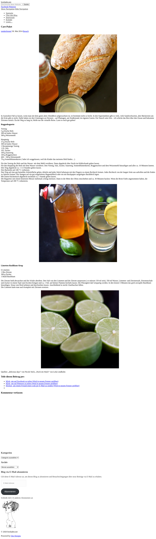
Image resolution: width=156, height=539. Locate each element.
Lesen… (9, 22)
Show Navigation (8, 9)
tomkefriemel (6, 31)
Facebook (5, 7)
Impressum (10, 17)
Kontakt (9, 20)
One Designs (16, 536)
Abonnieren (10, 491)
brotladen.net (6, 2)
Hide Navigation (21, 9)
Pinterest (12, 7)
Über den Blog (11, 15)
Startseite (9, 13)
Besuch (26, 31)
